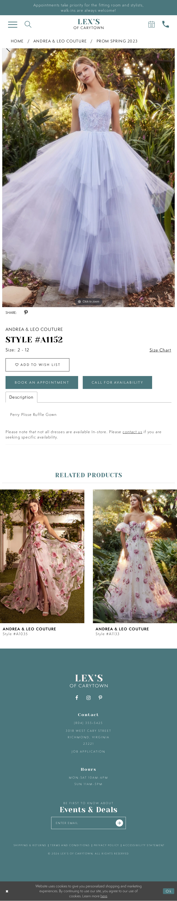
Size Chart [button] (160, 350)
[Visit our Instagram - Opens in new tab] (88, 698)
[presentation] (42, 556)
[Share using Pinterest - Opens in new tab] (26, 312)
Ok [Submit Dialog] (168, 891)
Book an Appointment (42, 382)
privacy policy (106, 845)
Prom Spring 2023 (117, 41)
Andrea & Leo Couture (60, 41)
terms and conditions (70, 845)
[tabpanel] (88, 177)
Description (21, 397)
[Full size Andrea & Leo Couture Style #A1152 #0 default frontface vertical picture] (88, 177)
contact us (132, 432)
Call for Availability (118, 382)
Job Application (88, 752)
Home (17, 41)
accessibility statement (144, 845)
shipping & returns (30, 845)
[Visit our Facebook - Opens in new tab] (76, 698)
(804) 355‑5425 (88, 723)
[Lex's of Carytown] (88, 24)
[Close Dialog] (7, 891)
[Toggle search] (28, 24)
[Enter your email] (88, 823)
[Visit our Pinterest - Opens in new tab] (100, 698)
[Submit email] (119, 823)
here (103, 895)
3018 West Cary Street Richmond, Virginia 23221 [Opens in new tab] (88, 737)
